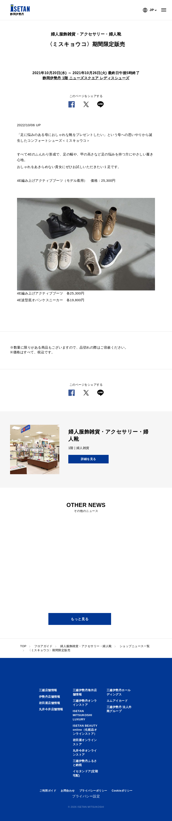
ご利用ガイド (47, 790)
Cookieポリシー (122, 790)
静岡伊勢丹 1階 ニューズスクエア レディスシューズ (86, 78)
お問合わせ (68, 790)
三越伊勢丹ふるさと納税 (85, 763)
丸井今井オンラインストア (85, 752)
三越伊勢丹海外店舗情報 (85, 692)
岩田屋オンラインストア (85, 742)
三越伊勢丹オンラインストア (85, 702)
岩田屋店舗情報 (49, 703)
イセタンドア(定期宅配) (85, 773)
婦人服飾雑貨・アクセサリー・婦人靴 (86, 646)
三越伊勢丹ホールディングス (119, 692)
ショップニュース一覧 (135, 646)
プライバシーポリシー (93, 790)
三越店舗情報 (48, 690)
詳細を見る (88, 459)
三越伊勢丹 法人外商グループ (119, 709)
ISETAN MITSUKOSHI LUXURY (82, 715)
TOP (23, 646)
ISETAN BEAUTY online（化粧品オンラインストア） (85, 729)
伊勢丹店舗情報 (49, 696)
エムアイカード (117, 700)
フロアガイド (43, 646)
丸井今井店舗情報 (51, 709)
